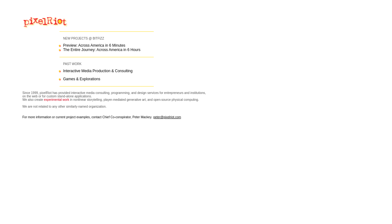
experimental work (56, 99)
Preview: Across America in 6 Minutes (94, 45)
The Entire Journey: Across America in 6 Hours (102, 50)
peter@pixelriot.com (167, 117)
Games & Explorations (81, 79)
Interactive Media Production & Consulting (97, 71)
